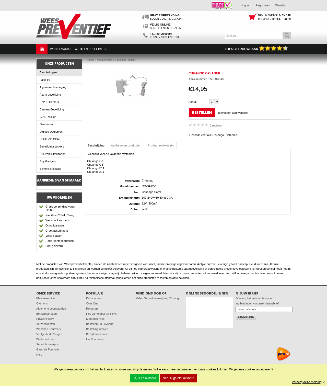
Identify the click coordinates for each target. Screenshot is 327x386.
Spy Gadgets (48, 161)
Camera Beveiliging (52, 109)
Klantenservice (45, 298)
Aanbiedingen (48, 72)
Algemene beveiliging (53, 87)
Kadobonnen (94, 298)
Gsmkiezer (46, 124)
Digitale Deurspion (51, 131)
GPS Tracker (48, 116)
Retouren (92, 308)
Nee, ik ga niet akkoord (178, 378)
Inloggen (245, 5)
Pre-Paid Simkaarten (53, 153)
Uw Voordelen (95, 339)
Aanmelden (246, 317)
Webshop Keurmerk (48, 329)
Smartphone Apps (47, 344)
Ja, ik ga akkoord (144, 378)
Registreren (262, 5)
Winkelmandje (61, 49)
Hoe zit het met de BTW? (102, 313)
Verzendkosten (45, 323)
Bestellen (202, 112)
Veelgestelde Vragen (49, 334)
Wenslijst (280, 5)
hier (225, 369)
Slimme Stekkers (50, 168)
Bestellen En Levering (99, 323)
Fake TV (45, 79)
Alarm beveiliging (50, 94)
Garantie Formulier (48, 349)
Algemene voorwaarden (51, 308)
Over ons (42, 303)
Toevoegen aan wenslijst (233, 112)
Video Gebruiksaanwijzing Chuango (158, 298)
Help (39, 354)
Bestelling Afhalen (97, 329)
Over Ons (92, 303)
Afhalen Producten (90, 49)
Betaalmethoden (46, 313)
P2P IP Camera (49, 102)
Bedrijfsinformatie (97, 334)
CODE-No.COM (50, 139)
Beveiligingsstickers (52, 146)
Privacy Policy (45, 318)
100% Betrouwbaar (256, 49)
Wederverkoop (45, 339)
